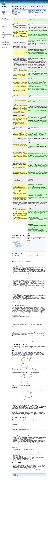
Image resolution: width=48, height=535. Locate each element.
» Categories (4, 11)
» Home (3, 7)
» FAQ (3, 13)
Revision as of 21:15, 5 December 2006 (19, 10)
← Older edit (14, 14)
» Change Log (4, 21)
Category (14, 474)
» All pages (4, 27)
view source (15, 11)
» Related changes (5, 40)
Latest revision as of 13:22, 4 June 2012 (34, 10)
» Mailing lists (4, 14)
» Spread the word (5, 10)
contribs (18, 12)
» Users (3, 30)
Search (3, 32)
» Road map (4, 23)
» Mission (4, 9)
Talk (15, 12)
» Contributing (4, 20)
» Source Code (4, 18)
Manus (13, 12)
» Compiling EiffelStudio (6, 19)
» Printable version (5, 42)
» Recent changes (5, 29)
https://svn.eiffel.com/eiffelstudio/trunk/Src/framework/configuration (24, 460)
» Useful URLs (4, 24)
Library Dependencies (35, 468)
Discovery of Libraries (16, 470)
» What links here (5, 38)
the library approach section (22, 352)
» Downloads (4, 12)
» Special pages (4, 41)
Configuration (16, 475)
